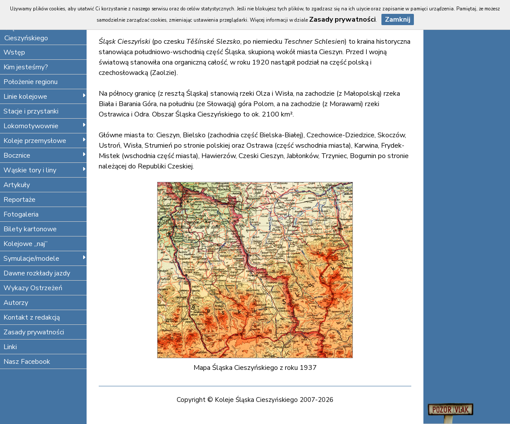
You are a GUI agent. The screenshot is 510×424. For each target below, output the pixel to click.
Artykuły (16, 185)
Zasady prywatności (33, 332)
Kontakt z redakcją (31, 317)
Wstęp (14, 52)
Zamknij (397, 19)
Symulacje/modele (44, 258)
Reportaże (19, 199)
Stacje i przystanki (30, 111)
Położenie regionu (30, 82)
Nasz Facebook (26, 361)
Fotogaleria (21, 214)
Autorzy (15, 302)
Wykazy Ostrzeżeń (32, 288)
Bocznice (44, 155)
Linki (10, 347)
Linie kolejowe (44, 96)
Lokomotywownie (44, 126)
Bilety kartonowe (30, 229)
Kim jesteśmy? (25, 67)
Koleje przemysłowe (44, 141)
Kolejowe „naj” (25, 244)
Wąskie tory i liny (44, 170)
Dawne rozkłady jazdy (36, 273)
